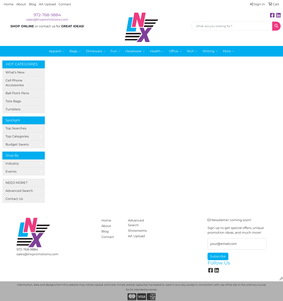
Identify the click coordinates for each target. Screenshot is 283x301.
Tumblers (13, 109)
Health (157, 51)
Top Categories (17, 136)
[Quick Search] (231, 26)
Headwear (135, 51)
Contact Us (14, 199)
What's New (15, 72)
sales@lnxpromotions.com (47, 19)
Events (11, 171)
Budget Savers (17, 144)
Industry (12, 163)
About (21, 4)
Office (175, 51)
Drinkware (96, 51)
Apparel (56, 51)
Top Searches (16, 128)
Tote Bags (13, 101)
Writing (210, 51)
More (228, 51)
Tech (192, 51)
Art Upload (47, 4)
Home (9, 4)
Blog (32, 4)
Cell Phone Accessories (15, 83)
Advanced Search (19, 191)
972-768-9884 (47, 15)
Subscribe (218, 256)
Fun (115, 51)
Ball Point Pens (17, 93)
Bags (75, 51)
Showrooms (137, 230)
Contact (65, 4)
